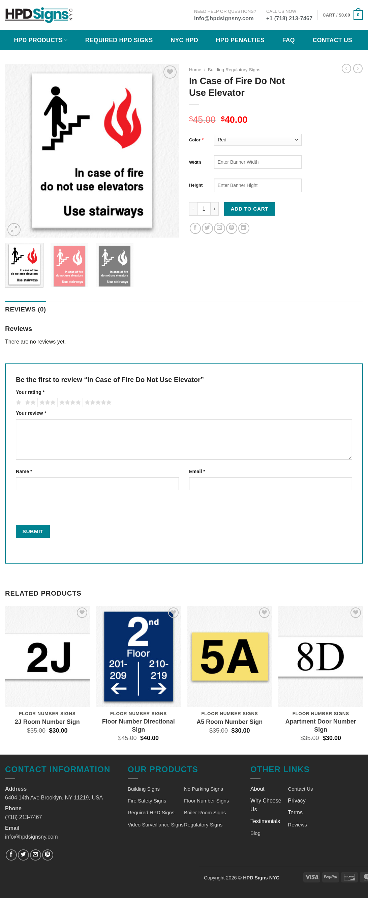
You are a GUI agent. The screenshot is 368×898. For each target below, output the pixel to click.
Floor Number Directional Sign (138, 725)
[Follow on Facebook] (11, 855)
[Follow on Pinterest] (47, 855)
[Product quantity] (204, 209)
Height (196, 185)
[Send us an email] (35, 855)
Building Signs (144, 789)
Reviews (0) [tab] (25, 309)
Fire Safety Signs (147, 801)
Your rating (30, 392)
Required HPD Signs (119, 40)
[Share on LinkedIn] (243, 228)
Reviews (297, 824)
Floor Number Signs (206, 801)
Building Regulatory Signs (234, 69)
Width (195, 162)
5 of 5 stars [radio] (97, 402)
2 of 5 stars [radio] (29, 402)
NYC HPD (184, 40)
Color (195, 139)
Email (197, 471)
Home (195, 69)
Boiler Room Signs (205, 812)
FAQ (288, 40)
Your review (31, 413)
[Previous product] (358, 68)
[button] (343, 15)
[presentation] (62, 510)
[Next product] (346, 68)
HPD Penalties (240, 40)
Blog (255, 833)
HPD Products (40, 40)
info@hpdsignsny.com (224, 18)
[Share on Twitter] (207, 228)
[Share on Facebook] (195, 228)
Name (24, 471)
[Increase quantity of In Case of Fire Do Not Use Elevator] (215, 209)
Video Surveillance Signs (156, 824)
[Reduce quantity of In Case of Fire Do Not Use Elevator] (193, 209)
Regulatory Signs (203, 824)
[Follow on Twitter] (23, 855)
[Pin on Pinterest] (231, 228)
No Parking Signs (203, 789)
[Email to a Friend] (219, 228)
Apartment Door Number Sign (320, 725)
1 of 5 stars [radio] (17, 402)
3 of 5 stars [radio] (46, 402)
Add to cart (250, 209)
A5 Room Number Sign (229, 721)
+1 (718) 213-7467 (289, 18)
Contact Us (332, 40)
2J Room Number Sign (47, 721)
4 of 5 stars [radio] (69, 402)
